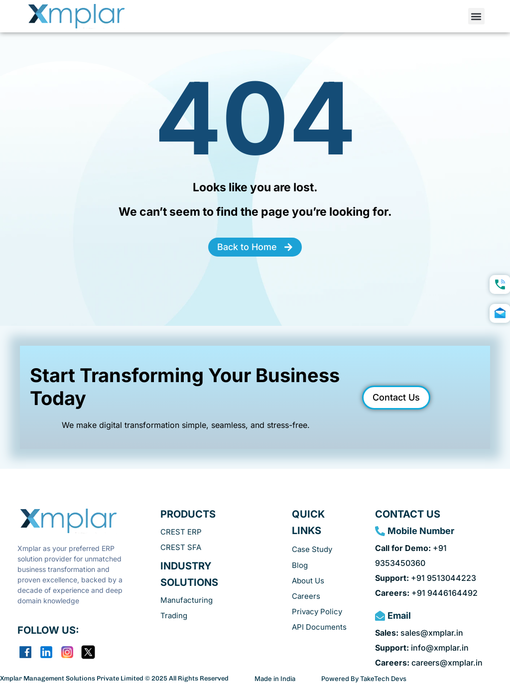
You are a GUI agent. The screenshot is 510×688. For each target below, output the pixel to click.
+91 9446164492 (426, 593)
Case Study (312, 549)
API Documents (319, 627)
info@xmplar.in (422, 648)
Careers (306, 596)
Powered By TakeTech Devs (363, 679)
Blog (300, 565)
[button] (476, 16)
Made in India (275, 679)
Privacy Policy (317, 611)
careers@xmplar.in (429, 663)
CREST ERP (181, 532)
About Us (308, 580)
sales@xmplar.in (419, 633)
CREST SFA (180, 547)
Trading (173, 615)
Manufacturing (186, 600)
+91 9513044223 (425, 578)
